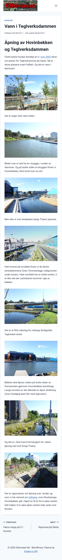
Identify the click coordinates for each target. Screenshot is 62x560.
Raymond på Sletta (46, 524)
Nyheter (9, 21)
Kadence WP (31, 551)
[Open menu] (56, 5)
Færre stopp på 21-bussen (16, 526)
